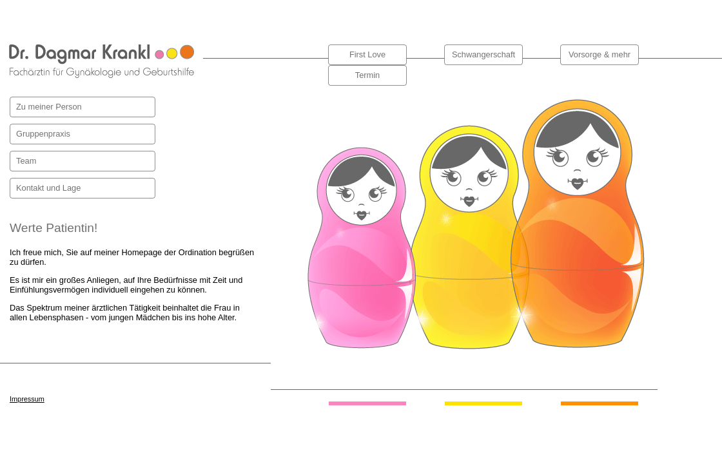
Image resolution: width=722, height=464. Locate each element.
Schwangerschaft (483, 54)
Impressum (27, 399)
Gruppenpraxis (43, 134)
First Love (367, 54)
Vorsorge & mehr (599, 54)
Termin (367, 75)
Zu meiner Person (49, 106)
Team (26, 161)
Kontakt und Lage (48, 188)
